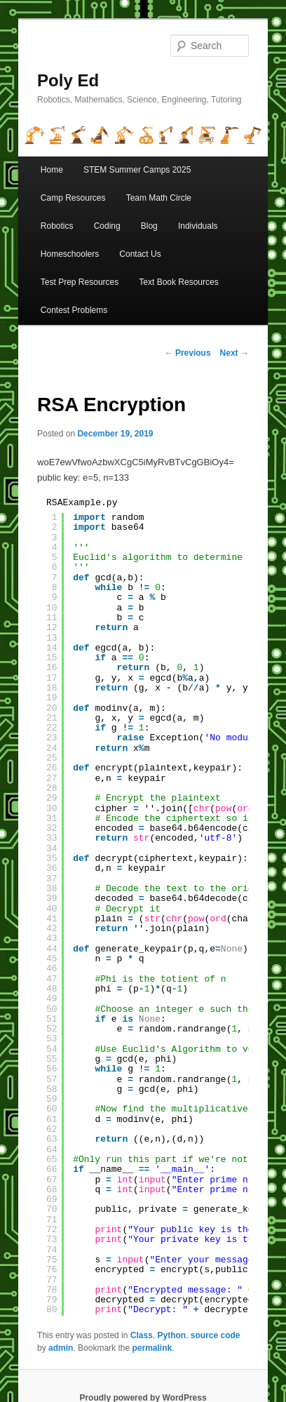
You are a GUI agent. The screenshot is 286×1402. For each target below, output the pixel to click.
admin (60, 1348)
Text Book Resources (178, 282)
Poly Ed (68, 80)
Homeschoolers (70, 254)
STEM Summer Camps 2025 (137, 170)
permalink (152, 1348)
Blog (149, 226)
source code (215, 1335)
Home (52, 170)
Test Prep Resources (79, 282)
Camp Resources (73, 198)
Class (141, 1335)
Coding (107, 226)
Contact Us (140, 254)
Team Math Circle (158, 198)
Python (171, 1335)
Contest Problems (74, 310)
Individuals (198, 226)
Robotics (57, 226)
